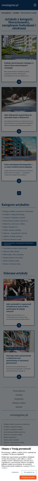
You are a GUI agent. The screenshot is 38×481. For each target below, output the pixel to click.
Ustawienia (15, 472)
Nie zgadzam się (29, 472)
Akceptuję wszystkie (28, 477)
